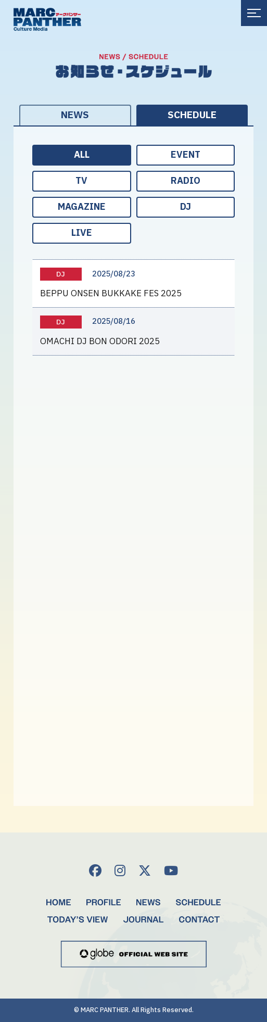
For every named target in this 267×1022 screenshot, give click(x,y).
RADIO (185, 180)
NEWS (75, 115)
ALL (82, 154)
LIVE (81, 232)
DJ (185, 206)
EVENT (185, 154)
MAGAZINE (82, 206)
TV (81, 180)
